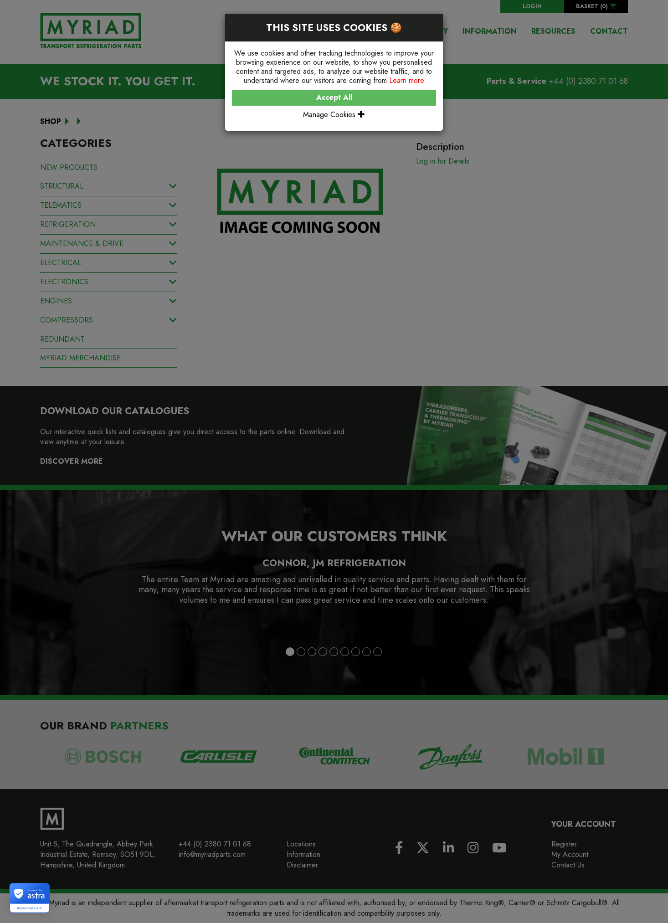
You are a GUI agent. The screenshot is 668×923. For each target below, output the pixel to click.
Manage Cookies (334, 114)
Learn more (406, 80)
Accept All (334, 97)
